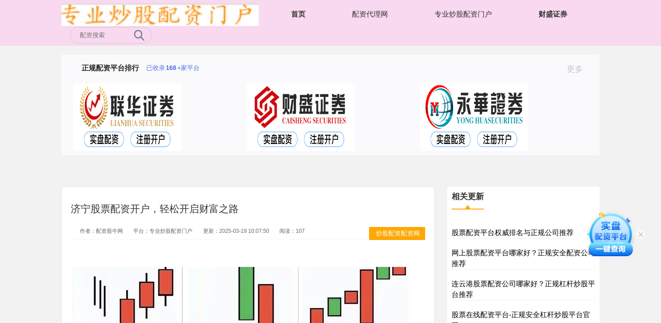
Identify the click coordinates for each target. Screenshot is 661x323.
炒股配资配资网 (398, 233)
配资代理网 (370, 14)
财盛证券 (553, 14)
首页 (298, 14)
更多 (579, 69)
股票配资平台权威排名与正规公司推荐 (513, 232)
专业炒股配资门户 (463, 14)
